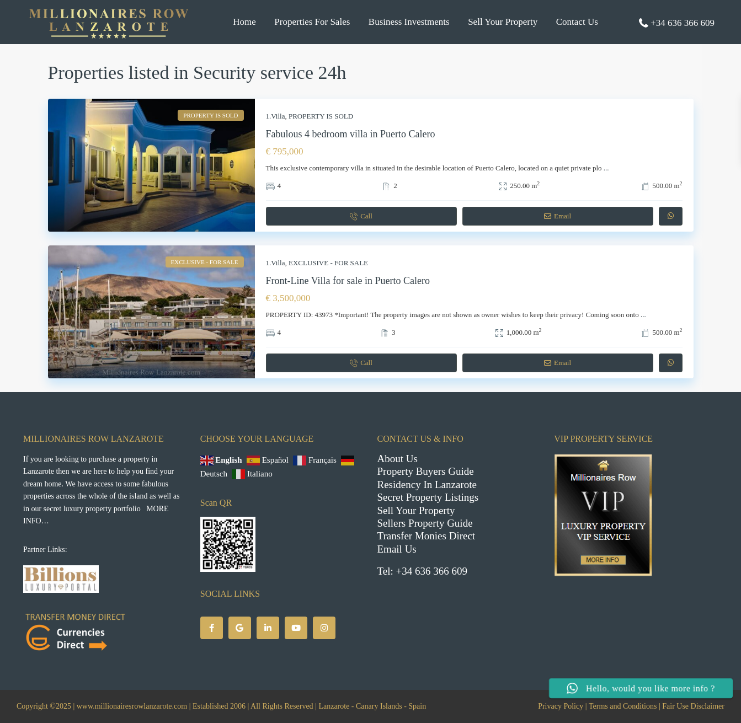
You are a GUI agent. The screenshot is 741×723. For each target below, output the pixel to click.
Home (244, 22)
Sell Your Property (502, 22)
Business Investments (409, 22)
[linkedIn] (268, 628)
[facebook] (211, 628)
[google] (239, 628)
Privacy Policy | (562, 706)
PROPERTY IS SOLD (321, 116)
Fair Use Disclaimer (693, 706)
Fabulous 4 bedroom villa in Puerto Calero (350, 134)
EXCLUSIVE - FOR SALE (328, 263)
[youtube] (296, 628)
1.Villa (275, 116)
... (606, 168)
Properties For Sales (312, 22)
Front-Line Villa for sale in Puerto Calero (348, 280)
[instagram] (324, 628)
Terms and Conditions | (624, 706)
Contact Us (577, 22)
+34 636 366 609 (683, 23)
